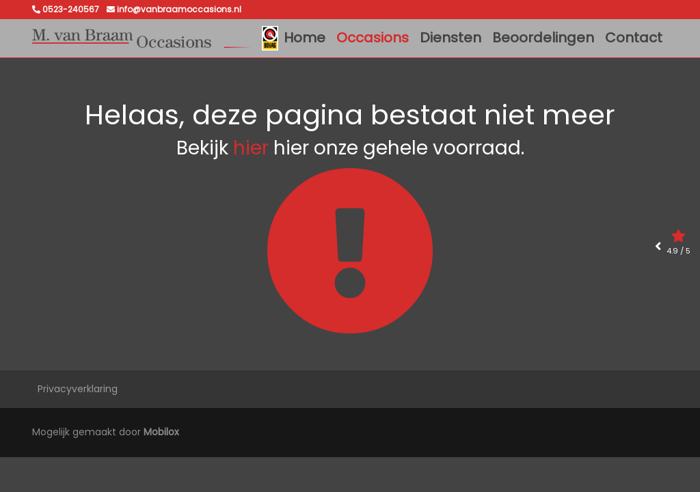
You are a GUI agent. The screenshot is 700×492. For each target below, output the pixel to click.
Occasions (372, 37)
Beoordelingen (543, 37)
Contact (633, 37)
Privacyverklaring (78, 389)
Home (304, 37)
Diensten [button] (450, 37)
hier (251, 148)
